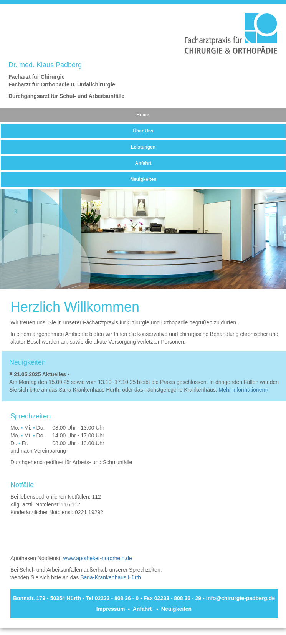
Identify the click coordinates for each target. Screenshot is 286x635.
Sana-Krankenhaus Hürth (110, 577)
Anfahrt (143, 163)
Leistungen (143, 147)
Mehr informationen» (243, 390)
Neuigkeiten (143, 179)
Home (142, 114)
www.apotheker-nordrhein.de (97, 558)
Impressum (110, 609)
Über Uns (143, 131)
